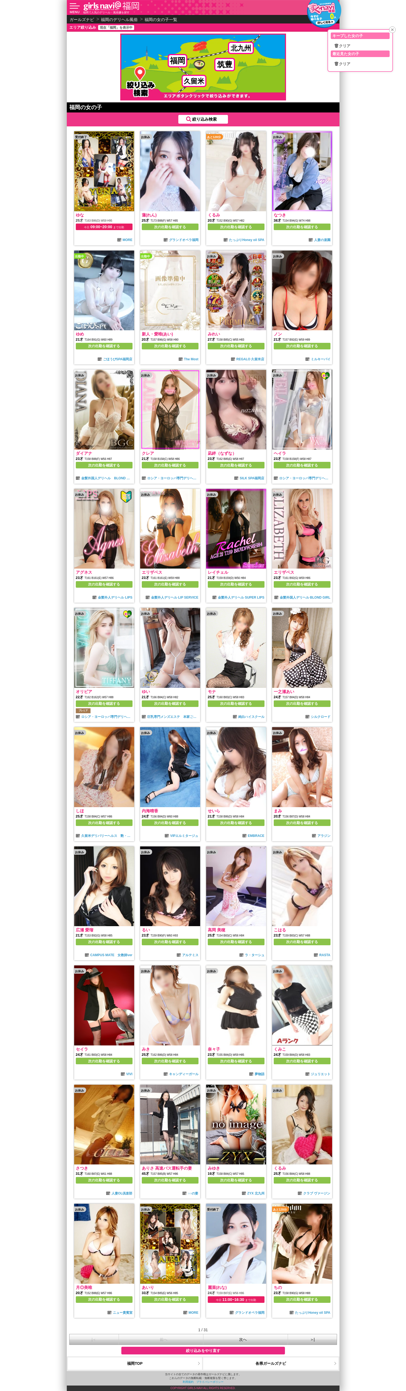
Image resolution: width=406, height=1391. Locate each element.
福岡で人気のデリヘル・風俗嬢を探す (106, 12)
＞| (312, 1339)
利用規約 (188, 1381)
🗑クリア (342, 46)
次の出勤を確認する (170, 227)
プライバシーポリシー (210, 1381)
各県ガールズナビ (270, 1363)
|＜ (94, 1339)
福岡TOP (135, 1363)
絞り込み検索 (204, 119)
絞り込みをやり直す (203, 1350)
